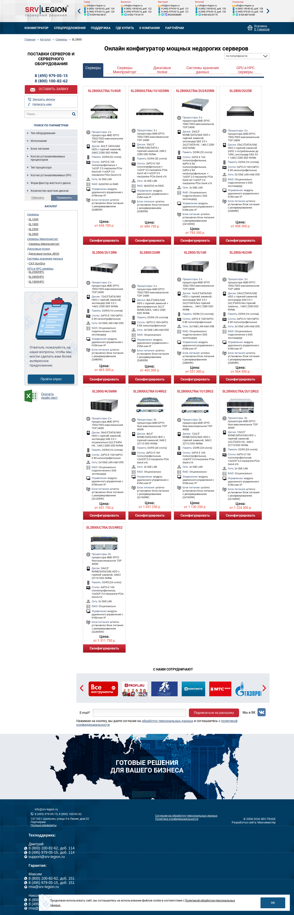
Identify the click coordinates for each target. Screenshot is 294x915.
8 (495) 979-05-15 (51, 75)
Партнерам (38, 822)
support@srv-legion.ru (47, 857)
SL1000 (33, 219)
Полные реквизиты (44, 825)
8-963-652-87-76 (210, 14)
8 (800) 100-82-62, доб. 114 (52, 848)
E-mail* (85, 713)
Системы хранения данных (45, 258)
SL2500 (33, 229)
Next (268, 11)
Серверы (61, 39)
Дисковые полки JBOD (44, 253)
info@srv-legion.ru (96, 5)
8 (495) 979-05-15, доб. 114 (52, 852)
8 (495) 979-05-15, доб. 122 (137, 11)
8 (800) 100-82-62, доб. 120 (212, 8)
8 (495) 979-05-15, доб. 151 (52, 883)
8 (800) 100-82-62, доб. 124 (100, 8)
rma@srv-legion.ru (44, 887)
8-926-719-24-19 (135, 14)
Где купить (125, 28)
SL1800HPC (36, 281)
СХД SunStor (37, 263)
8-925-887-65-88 (247, 14)
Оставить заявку (53, 89)
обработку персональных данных (167, 721)
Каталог (45, 39)
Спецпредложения (70, 28)
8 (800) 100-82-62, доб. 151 (52, 878)
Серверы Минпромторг (42, 239)
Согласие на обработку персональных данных (186, 815)
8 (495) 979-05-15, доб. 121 (175, 8)
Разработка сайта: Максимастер (254, 822)
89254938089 (174, 14)
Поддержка (100, 28)
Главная (30, 39)
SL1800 (33, 224)
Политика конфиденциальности (176, 819)
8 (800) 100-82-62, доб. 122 (137, 8)
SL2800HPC (36, 276)
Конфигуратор (36, 28)
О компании (149, 28)
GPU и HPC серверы (40, 268)
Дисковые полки (38, 248)
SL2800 (33, 234)
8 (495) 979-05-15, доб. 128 (249, 11)
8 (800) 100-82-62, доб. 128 (249, 8)
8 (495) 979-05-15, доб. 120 (212, 11)
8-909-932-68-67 (98, 14)
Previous (79, 11)
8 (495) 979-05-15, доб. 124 (100, 11)
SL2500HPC (36, 272)
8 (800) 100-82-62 (51, 80)
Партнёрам (174, 28)
